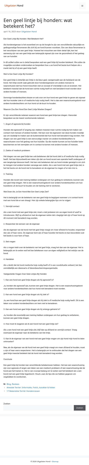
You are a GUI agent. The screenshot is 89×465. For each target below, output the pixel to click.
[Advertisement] (44, 436)
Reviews (15, 384)
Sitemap (55, 461)
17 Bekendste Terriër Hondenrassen (23, 391)
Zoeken (6, 403)
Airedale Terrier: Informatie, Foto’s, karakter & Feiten (31, 387)
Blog (9, 384)
